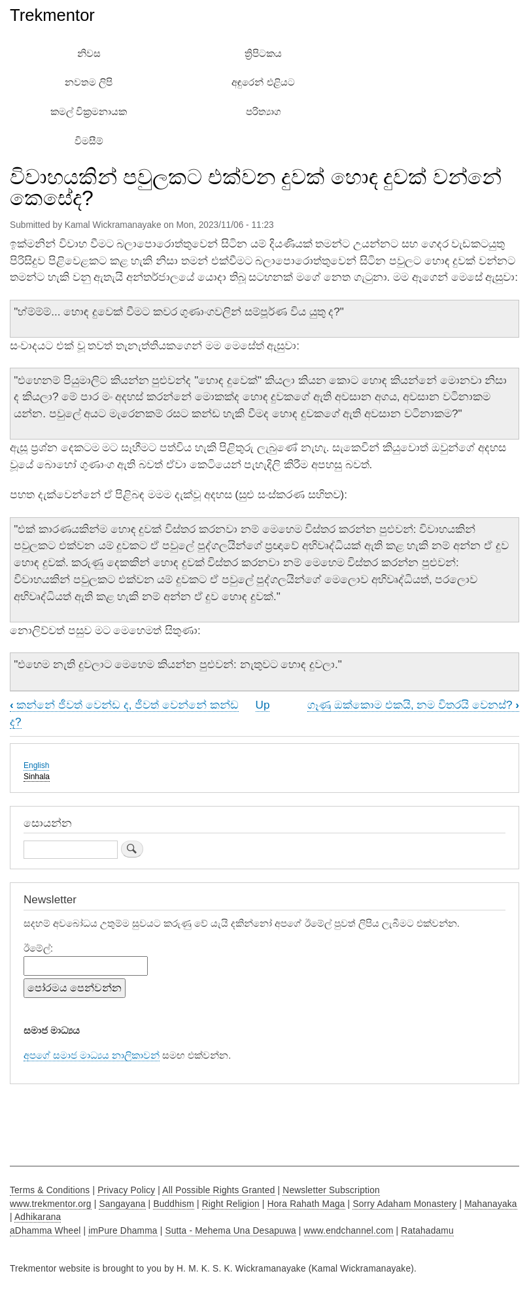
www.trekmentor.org (51, 1204)
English (36, 765)
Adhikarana (37, 1217)
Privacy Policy (126, 1190)
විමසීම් (89, 141)
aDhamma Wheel (45, 1231)
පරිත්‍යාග (263, 111)
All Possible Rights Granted (218, 1190)
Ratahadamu (427, 1231)
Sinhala (37, 776)
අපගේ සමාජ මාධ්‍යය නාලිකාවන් (92, 1055)
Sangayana (122, 1204)
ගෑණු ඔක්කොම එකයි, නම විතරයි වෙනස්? (413, 704)
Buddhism (173, 1204)
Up (263, 704)
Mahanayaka (490, 1204)
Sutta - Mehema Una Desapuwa (230, 1231)
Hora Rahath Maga (306, 1204)
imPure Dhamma (122, 1231)
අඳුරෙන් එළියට (262, 82)
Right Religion (231, 1204)
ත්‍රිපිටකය (263, 53)
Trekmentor (52, 15)
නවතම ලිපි (88, 82)
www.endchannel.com (349, 1231)
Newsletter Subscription (331, 1190)
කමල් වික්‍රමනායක (88, 111)
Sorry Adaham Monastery (404, 1204)
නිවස (89, 53)
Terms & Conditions (50, 1190)
